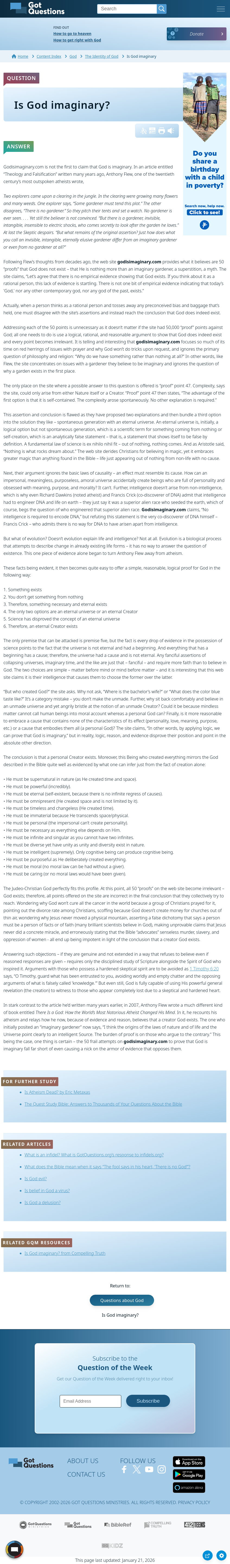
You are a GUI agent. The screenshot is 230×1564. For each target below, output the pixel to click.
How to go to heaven (72, 33)
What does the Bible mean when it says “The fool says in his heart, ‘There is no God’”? (107, 1167)
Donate (197, 34)
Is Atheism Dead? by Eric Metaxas (57, 1092)
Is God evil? (36, 1179)
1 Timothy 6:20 (204, 969)
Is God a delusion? (43, 1202)
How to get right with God (77, 40)
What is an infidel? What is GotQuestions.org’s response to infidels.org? (94, 1155)
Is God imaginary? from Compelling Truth (65, 1253)
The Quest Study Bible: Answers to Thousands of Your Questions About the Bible (103, 1104)
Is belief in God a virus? (47, 1191)
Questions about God (122, 1300)
